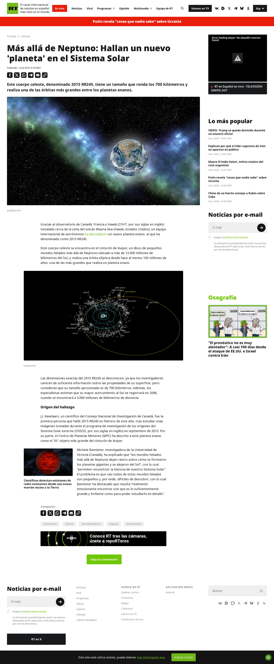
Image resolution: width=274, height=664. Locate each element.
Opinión (124, 8)
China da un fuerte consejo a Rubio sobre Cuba (236, 195)
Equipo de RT (164, 8)
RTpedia (80, 614)
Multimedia (143, 8)
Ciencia (69, 524)
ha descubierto (96, 234)
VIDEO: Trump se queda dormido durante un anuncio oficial (236, 132)
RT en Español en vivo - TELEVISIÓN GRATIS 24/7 (236, 88)
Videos (80, 603)
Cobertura (127, 608)
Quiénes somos (130, 592)
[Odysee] (233, 603)
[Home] (12, 8)
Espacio (113, 524)
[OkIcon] (248, 8)
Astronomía (50, 524)
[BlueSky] (242, 8)
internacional (134, 524)
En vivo (59, 8)
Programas (106, 8)
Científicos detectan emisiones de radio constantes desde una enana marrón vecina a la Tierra (48, 484)
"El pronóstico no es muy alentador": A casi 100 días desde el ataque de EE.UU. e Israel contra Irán (237, 349)
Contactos (127, 598)
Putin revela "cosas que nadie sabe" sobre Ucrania (137, 21)
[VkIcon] (216, 8)
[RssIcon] (264, 603)
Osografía (222, 297)
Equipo (125, 603)
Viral (90, 8)
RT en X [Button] (36, 639)
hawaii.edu (30, 365)
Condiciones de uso (132, 619)
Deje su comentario (104, 559)
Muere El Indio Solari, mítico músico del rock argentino (235, 163)
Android (170, 592)
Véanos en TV (200, 8)
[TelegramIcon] (235, 8)
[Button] (182, 8)
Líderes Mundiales (86, 620)
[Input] (237, 227)
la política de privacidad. (235, 237)
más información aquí (151, 657)
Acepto (231, 237)
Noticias (76, 8)
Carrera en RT (129, 614)
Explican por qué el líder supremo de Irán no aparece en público (236, 147)
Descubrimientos (91, 524)
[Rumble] (223, 8)
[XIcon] (229, 8)
